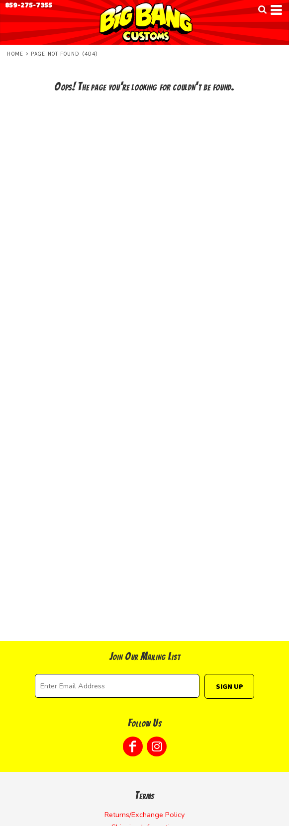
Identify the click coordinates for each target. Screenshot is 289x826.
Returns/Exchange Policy (144, 815)
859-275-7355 (28, 5)
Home (15, 54)
